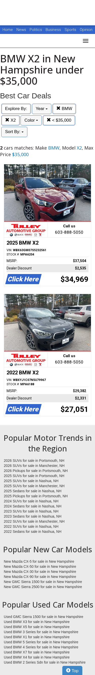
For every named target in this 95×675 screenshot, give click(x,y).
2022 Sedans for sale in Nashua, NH (32, 532)
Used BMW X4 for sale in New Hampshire (37, 657)
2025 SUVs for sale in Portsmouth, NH (34, 476)
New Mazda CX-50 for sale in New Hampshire (40, 566)
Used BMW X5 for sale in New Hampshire (37, 627)
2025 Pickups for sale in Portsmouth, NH (36, 496)
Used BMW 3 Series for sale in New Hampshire (41, 632)
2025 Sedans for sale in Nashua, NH (32, 491)
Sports (71, 29)
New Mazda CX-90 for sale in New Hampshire (40, 577)
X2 (10, 120)
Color (31, 120)
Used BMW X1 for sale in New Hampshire (37, 637)
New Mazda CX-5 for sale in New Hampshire (39, 561)
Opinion (86, 29)
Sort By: (14, 131)
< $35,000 (59, 120)
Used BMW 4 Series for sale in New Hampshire (41, 647)
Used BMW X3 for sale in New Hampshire (37, 622)
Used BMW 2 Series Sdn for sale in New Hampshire (45, 662)
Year (42, 108)
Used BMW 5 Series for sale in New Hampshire (41, 642)
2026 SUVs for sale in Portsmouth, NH (34, 461)
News (21, 29)
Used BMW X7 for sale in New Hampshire (37, 652)
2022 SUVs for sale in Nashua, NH (31, 526)
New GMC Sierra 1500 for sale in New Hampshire (43, 582)
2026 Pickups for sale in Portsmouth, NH (36, 471)
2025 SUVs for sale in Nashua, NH (31, 481)
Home (8, 29)
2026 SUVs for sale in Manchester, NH (34, 466)
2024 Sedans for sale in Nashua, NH (32, 506)
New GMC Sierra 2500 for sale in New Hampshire (43, 587)
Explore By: (16, 108)
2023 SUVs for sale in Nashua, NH (31, 511)
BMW (64, 108)
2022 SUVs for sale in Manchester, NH (34, 521)
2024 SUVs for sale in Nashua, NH (31, 501)
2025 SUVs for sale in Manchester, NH (34, 486)
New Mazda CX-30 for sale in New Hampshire (40, 572)
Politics (36, 29)
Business (54, 29)
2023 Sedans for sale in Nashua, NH (32, 516)
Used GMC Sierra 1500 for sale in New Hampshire (43, 617)
